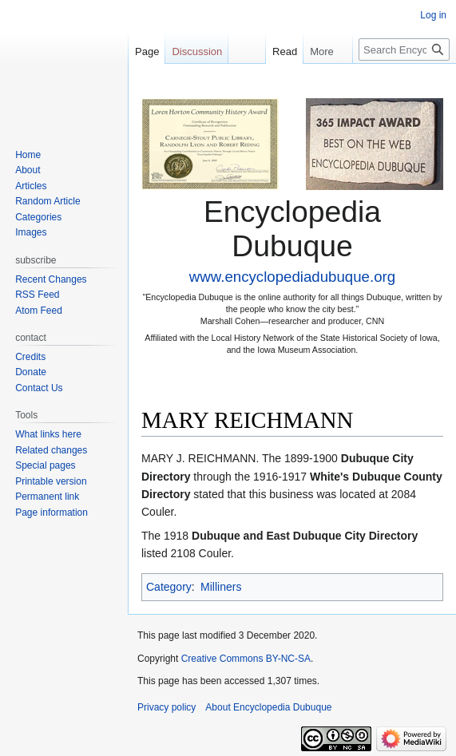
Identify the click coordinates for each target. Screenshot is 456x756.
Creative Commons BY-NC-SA (246, 658)
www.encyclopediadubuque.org (292, 276)
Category (169, 586)
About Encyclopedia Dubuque (268, 707)
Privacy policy (166, 707)
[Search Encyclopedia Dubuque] (404, 49)
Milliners (220, 586)
